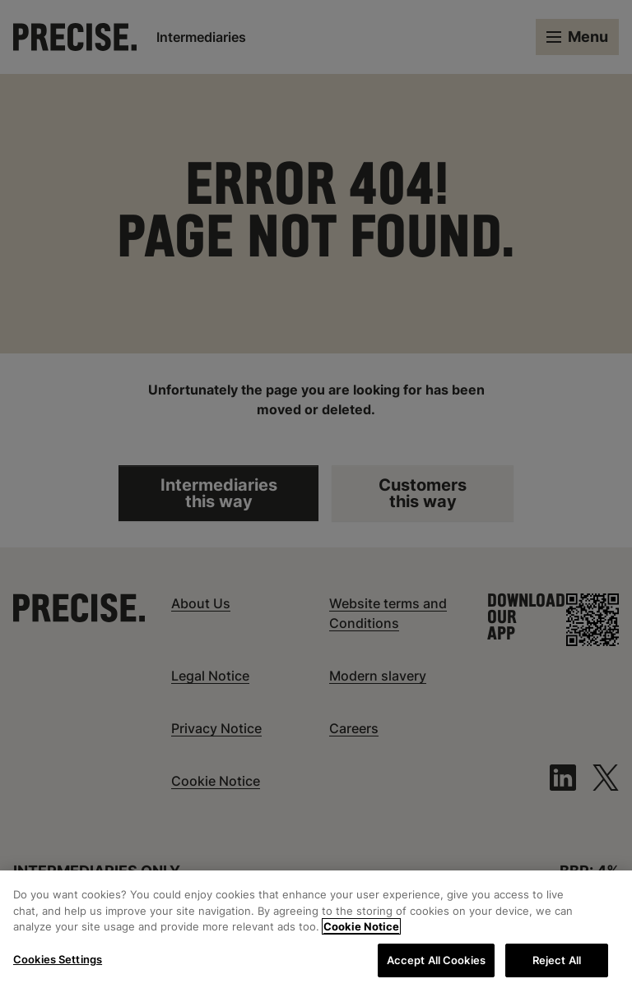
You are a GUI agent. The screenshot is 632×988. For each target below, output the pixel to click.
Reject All (556, 964)
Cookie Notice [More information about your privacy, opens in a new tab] (361, 931)
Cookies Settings (57, 963)
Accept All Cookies (436, 964)
